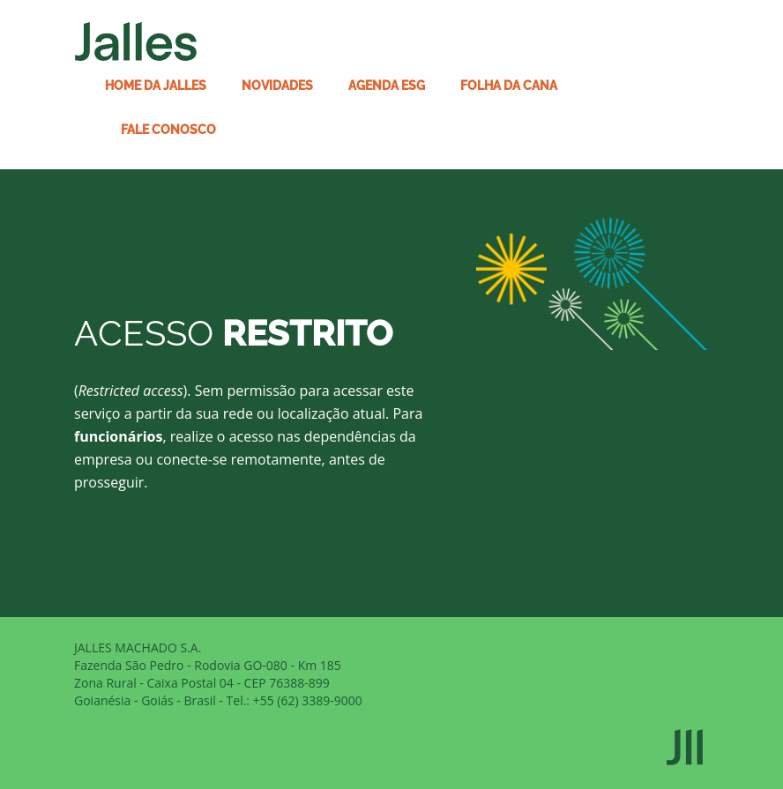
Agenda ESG (386, 85)
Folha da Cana (508, 85)
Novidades (277, 85)
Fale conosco (168, 130)
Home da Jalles (155, 85)
